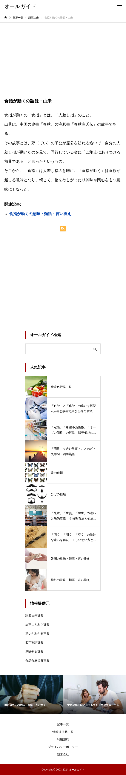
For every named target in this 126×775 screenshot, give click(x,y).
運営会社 (63, 754)
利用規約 (63, 739)
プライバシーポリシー (63, 747)
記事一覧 (63, 724)
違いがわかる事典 (37, 633)
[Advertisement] (63, 55)
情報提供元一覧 (63, 732)
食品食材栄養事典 (37, 660)
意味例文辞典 (34, 651)
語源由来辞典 (34, 615)
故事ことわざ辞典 (37, 624)
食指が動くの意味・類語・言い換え (40, 214)
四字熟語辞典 (34, 642)
